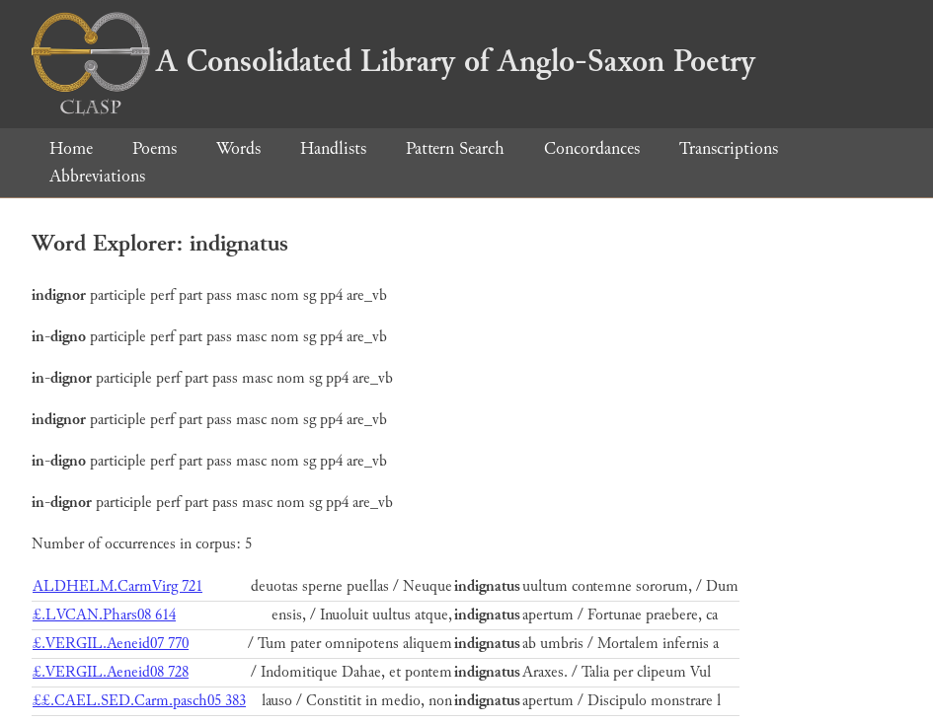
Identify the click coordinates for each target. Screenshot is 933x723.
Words (238, 148)
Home (71, 148)
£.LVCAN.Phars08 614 (104, 615)
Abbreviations (97, 176)
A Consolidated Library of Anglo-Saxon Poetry (393, 61)
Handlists (333, 148)
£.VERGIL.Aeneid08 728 (111, 672)
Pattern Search (455, 148)
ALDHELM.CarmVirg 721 (117, 586)
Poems (154, 148)
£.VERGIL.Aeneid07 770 (111, 643)
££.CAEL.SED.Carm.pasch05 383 (139, 700)
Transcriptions (728, 148)
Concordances (592, 148)
